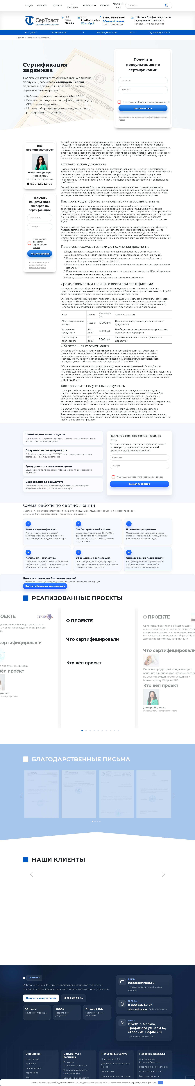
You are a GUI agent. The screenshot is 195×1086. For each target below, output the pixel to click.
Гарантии (56, 5)
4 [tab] (94, 730)
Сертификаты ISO (110, 1046)
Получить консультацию (41, 985)
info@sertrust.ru (88, 20)
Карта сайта (32, 1060)
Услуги (29, 5)
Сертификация (58, 32)
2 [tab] (86, 730)
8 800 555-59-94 (114, 17)
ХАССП (133, 32)
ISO (82, 32)
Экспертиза (107, 1058)
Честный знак (118, 5)
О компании (72, 5)
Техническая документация (116, 1063)
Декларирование (160, 32)
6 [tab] (102, 730)
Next (163, 861)
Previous (32, 861)
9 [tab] (114, 730)
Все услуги (31, 32)
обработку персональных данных (153, 102)
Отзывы (104, 5)
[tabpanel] (97, 668)
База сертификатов (149, 1063)
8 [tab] (110, 730)
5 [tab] (98, 730)
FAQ (28, 1064)
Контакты (88, 5)
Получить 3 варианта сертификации (45, 586)
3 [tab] (90, 730)
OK (160, 1083)
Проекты (42, 5)
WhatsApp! (87, 23)
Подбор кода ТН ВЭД (150, 1058)
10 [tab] (118, 730)
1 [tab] (82, 730)
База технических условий (153, 1054)
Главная (20, 38)
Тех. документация (106, 32)
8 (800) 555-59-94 (39, 184)
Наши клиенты (33, 1055)
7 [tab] (106, 730)
